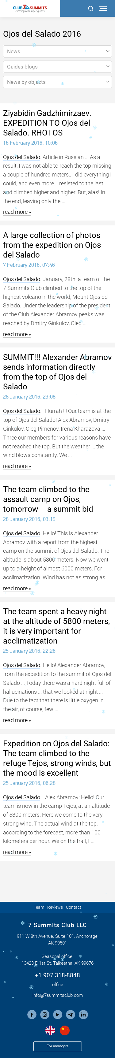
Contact (73, 907)
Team (39, 907)
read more (15, 212)
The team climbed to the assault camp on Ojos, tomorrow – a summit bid (48, 499)
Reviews (55, 907)
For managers (57, 1046)
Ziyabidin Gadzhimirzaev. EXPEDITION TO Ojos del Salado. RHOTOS (47, 123)
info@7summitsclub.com (58, 995)
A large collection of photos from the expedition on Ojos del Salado (52, 245)
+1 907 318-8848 (57, 975)
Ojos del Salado (21, 157)
